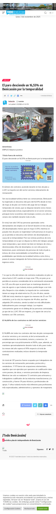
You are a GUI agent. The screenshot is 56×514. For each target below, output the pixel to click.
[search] (45, 13)
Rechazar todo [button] (29, 508)
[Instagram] (53, 449)
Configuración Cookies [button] (12, 508)
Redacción (12, 101)
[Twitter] (50, 449)
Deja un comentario (44, 414)
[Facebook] (46, 449)
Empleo (6, 80)
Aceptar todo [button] (42, 508)
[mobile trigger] (4, 12)
